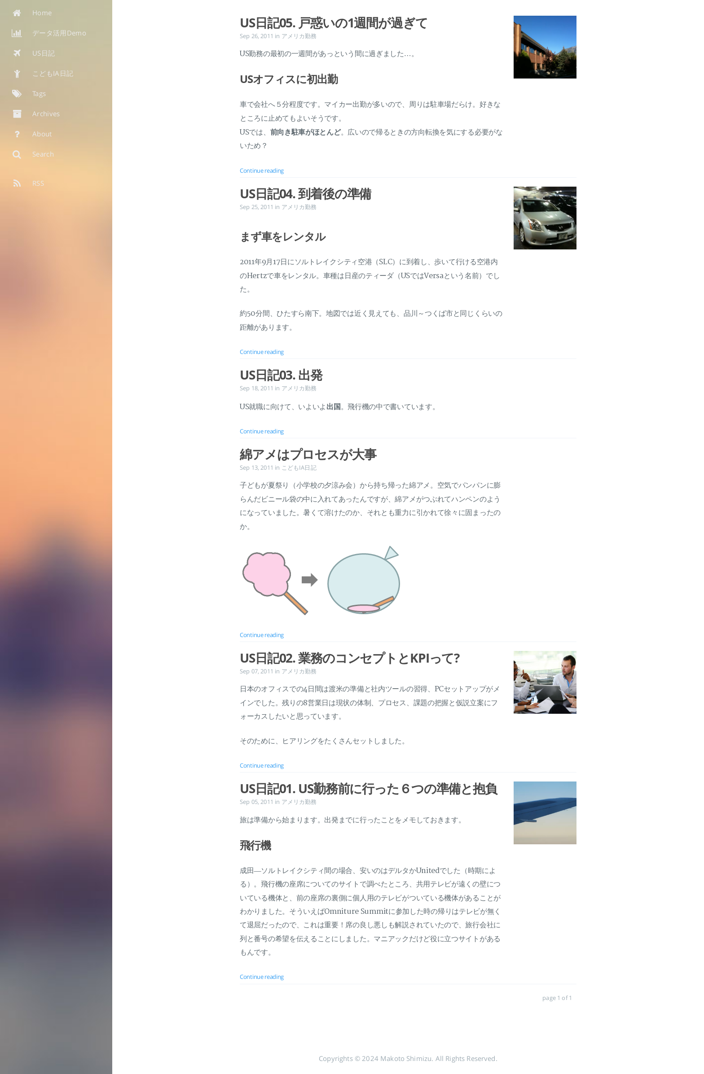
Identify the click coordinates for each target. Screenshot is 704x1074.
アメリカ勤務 (299, 36)
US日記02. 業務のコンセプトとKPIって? (349, 657)
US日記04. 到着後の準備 (305, 193)
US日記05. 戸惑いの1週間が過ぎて (334, 22)
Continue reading (262, 170)
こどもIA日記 (299, 467)
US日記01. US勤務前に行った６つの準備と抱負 (368, 788)
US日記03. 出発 (281, 374)
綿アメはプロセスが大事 (308, 454)
